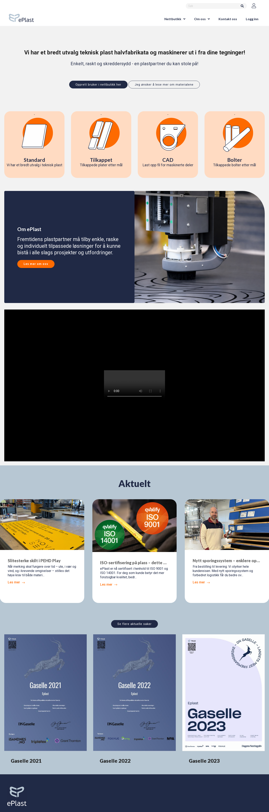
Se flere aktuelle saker (134, 624)
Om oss (200, 19)
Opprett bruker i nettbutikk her (98, 84)
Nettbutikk (172, 19)
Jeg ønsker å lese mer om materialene (164, 84)
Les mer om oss (36, 264)
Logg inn (252, 19)
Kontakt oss (228, 19)
